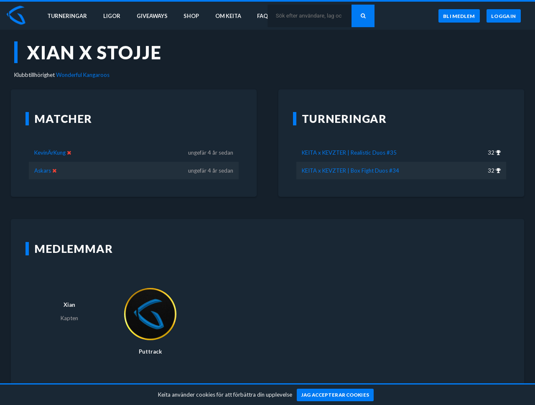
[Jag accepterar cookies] (335, 395)
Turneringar (67, 16)
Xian (69, 304)
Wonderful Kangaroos (83, 74)
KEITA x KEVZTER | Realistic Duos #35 (349, 152)
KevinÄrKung (50, 152)
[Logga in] (504, 16)
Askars (42, 170)
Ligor (113, 16)
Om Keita (232, 16)
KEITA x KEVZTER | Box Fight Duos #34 (350, 170)
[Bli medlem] (458, 16)
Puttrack (150, 351)
